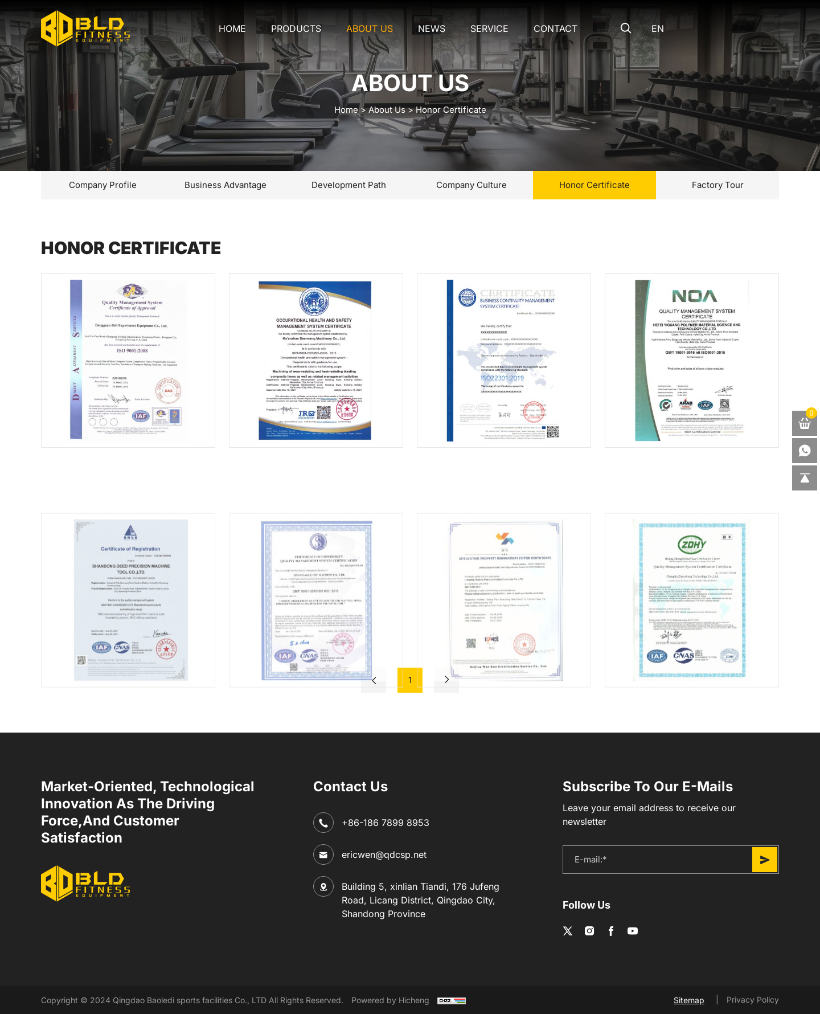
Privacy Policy (753, 999)
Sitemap (689, 1000)
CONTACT (555, 28)
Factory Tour (718, 184)
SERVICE (489, 28)
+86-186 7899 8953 (385, 822)
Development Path (348, 184)
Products (296, 28)
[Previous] (373, 680)
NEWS (431, 28)
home (346, 109)
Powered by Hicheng (390, 1000)
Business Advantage (225, 184)
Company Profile (103, 184)
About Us (369, 28)
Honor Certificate (451, 109)
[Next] (446, 680)
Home (232, 28)
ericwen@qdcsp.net (384, 854)
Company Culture (471, 184)
